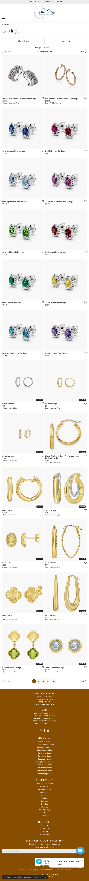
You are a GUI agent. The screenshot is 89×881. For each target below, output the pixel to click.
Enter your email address (44, 847)
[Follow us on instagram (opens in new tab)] (48, 730)
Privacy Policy (33, 870)
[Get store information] (44, 704)
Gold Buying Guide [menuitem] (44, 773)
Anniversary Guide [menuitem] (44, 771)
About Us (44, 825)
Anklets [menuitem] (44, 816)
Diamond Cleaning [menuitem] (44, 765)
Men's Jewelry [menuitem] (44, 810)
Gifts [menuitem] (44, 813)
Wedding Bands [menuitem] (44, 789)
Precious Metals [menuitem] (44, 759)
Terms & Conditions (46, 870)
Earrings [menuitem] (44, 795)
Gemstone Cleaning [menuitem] (44, 768)
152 (54, 681)
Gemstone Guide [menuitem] (44, 756)
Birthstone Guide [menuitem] (44, 753)
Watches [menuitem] (44, 807)
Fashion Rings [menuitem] (44, 792)
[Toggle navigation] (4, 17)
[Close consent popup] (46, 877)
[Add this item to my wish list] (42, 98)
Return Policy (22, 870)
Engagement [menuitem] (44, 786)
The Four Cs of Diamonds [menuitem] (44, 744)
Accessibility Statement (63, 870)
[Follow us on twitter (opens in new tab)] (41, 730)
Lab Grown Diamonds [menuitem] (44, 783)
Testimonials (44, 834)
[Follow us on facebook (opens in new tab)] (45, 730)
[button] (29, 2)
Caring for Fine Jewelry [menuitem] (44, 762)
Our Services (45, 828)
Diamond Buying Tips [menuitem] (44, 747)
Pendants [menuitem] (44, 798)
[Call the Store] (44, 702)
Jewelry (6, 24)
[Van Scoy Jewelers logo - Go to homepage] (44, 12)
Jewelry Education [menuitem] (44, 741)
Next (82, 52)
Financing (44, 831)
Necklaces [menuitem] (44, 801)
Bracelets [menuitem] (44, 804)
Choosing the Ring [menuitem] (44, 750)
